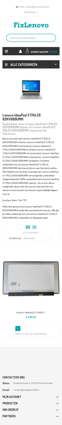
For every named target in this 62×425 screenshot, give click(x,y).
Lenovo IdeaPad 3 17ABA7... (31, 312)
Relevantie (37, 238)
